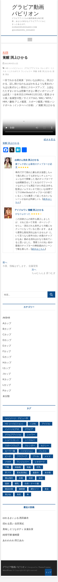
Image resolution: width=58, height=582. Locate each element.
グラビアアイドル (31, 68)
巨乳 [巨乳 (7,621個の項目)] (39, 467)
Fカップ (7, 351)
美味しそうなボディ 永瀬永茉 (18, 529)
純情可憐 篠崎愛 (11, 534)
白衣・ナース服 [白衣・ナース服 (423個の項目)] (32, 483)
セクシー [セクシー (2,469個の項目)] (45, 445)
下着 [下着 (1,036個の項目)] (7, 467)
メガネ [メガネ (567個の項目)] (8, 461)
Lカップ (7, 384)
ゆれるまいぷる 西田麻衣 (16, 517)
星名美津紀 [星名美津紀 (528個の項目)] (22, 472)
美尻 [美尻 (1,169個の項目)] (19, 494)
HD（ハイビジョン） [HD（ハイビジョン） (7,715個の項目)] (14, 423)
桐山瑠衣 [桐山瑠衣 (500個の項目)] (9, 478)
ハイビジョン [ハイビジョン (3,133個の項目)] (27, 451)
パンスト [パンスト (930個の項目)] (43, 451)
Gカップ (7, 356)
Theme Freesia (44, 567)
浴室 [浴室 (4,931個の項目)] (31, 478)
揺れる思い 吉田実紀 (13, 523)
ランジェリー (26, 71)
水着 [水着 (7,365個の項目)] (21, 478)
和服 (35, 71)
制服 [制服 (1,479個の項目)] (29, 467)
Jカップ (7, 373)
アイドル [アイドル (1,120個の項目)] (46, 423)
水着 (39, 71)
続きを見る (49, 139)
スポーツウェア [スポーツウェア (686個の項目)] (12, 445)
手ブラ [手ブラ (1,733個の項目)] (8, 472)
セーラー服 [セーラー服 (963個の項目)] (10, 451)
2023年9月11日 (10, 63)
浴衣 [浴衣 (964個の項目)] (41, 478)
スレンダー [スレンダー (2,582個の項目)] (30, 445)
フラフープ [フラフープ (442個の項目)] (22, 456)
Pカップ (7, 390)
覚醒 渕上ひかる (11, 143)
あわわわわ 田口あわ (13, 540)
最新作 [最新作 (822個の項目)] (36, 472)
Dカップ (7, 340)
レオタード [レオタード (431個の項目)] (40, 461)
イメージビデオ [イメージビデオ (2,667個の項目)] (12, 429)
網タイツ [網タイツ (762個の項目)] (35, 489)
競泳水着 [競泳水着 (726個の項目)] (9, 489)
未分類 (5, 52)
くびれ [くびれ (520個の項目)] (33, 423)
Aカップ (7, 323)
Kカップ (7, 379)
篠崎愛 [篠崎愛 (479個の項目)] (22, 489)
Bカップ (7, 328)
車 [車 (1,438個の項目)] (28, 494)
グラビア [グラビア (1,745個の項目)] (29, 429)
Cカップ (7, 334)
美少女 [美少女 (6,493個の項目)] (8, 494)
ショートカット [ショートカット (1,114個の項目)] (12, 440)
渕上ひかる (47, 71)
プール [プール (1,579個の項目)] (36, 456)
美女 (7, 74)
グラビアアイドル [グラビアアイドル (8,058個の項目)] (13, 434)
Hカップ (7, 362)
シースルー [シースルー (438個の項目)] (30, 440)
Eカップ (7, 345)
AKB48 (6, 317)
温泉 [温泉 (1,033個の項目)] (7, 483)
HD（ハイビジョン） (15, 68)
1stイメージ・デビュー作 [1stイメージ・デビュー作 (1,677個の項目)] (16, 418)
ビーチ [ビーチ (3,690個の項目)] (8, 456)
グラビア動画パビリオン (28, 10)
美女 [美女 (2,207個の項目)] (47, 489)
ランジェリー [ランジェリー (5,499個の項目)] (23, 461)
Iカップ (6, 368)
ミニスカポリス (13, 71)
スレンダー (45, 68)
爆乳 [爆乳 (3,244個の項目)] (17, 483)
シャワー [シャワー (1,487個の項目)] (31, 434)
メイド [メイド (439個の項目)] (48, 456)
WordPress (7, 570)
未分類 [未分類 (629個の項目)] (48, 472)
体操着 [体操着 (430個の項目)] (18, 467)
